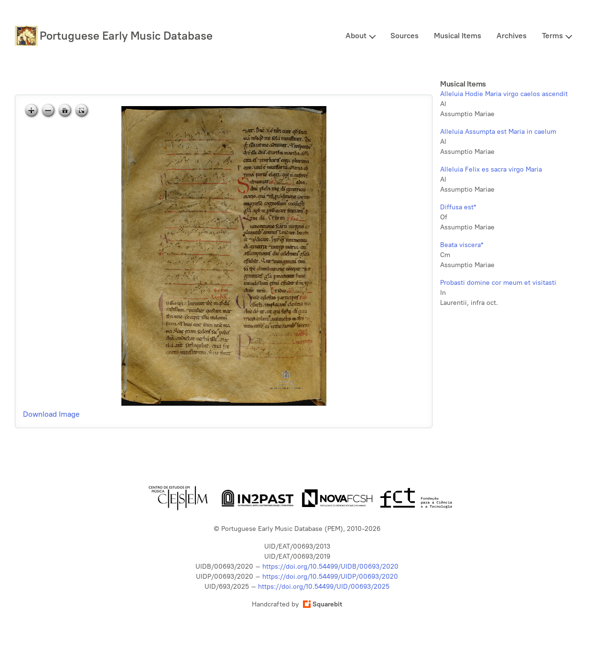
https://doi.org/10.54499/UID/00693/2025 (323, 587)
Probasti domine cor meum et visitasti (498, 283)
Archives (512, 35)
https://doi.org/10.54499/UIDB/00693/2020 (330, 566)
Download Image (51, 414)
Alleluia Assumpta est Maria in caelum (498, 132)
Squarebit (322, 604)
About (356, 35)
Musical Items (457, 35)
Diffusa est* (458, 207)
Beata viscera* (461, 245)
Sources (404, 35)
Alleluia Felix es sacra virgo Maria (491, 169)
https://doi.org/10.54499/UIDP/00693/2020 (330, 576)
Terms (552, 35)
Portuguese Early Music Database (126, 36)
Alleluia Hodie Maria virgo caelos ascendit (504, 94)
